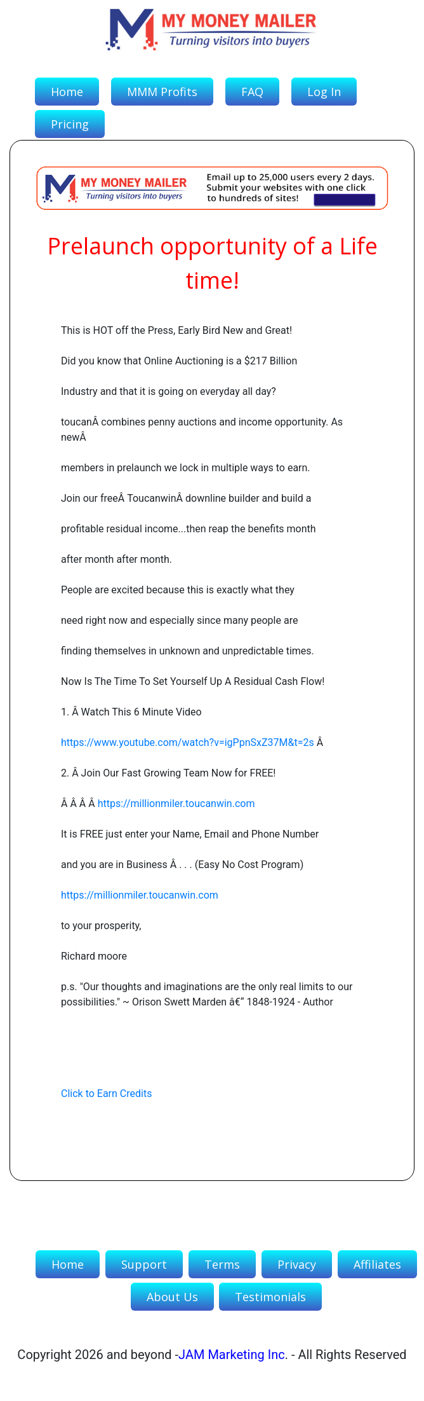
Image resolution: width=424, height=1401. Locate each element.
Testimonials (270, 1296)
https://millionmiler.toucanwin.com (176, 803)
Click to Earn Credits (106, 1093)
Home (67, 91)
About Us (172, 1296)
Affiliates (377, 1264)
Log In (324, 91)
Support (144, 1264)
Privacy (296, 1264)
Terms (222, 1264)
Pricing (70, 124)
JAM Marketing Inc (231, 1354)
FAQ (252, 91)
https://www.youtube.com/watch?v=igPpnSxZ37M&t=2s (187, 742)
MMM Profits (162, 91)
